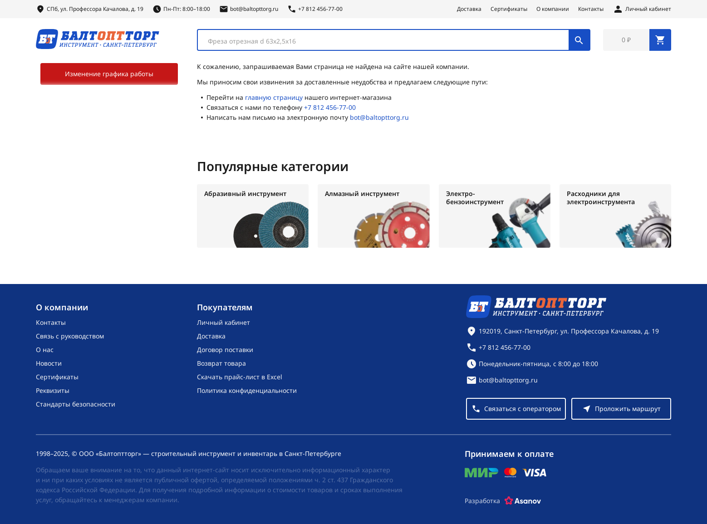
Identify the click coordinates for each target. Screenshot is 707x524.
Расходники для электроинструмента (601, 198)
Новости (49, 363)
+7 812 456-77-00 (330, 107)
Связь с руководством (70, 336)
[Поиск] (579, 40)
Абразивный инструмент (245, 194)
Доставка (469, 9)
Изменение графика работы (109, 73)
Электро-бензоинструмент (475, 198)
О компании (552, 9)
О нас (45, 349)
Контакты (591, 9)
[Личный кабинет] (642, 9)
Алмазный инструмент (362, 194)
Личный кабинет (223, 322)
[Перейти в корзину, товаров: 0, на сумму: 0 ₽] (637, 40)
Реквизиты (52, 390)
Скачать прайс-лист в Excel (239, 376)
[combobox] (393, 40)
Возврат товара (221, 363)
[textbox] (387, 41)
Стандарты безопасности (75, 404)
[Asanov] (522, 500)
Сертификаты (509, 9)
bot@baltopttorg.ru (379, 117)
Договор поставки (225, 349)
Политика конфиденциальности (247, 390)
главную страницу (274, 97)
